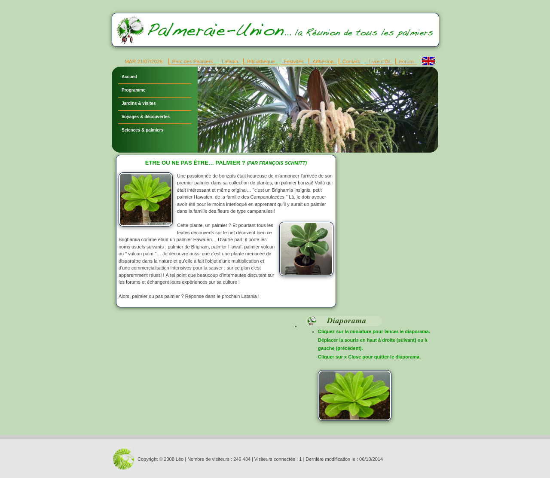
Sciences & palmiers (142, 130)
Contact (351, 61)
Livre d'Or (379, 61)
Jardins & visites (139, 103)
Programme (134, 90)
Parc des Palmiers (192, 61)
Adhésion (322, 61)
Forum (406, 61)
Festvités (294, 61)
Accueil (129, 76)
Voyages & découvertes (146, 116)
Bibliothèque (261, 61)
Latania (230, 61)
